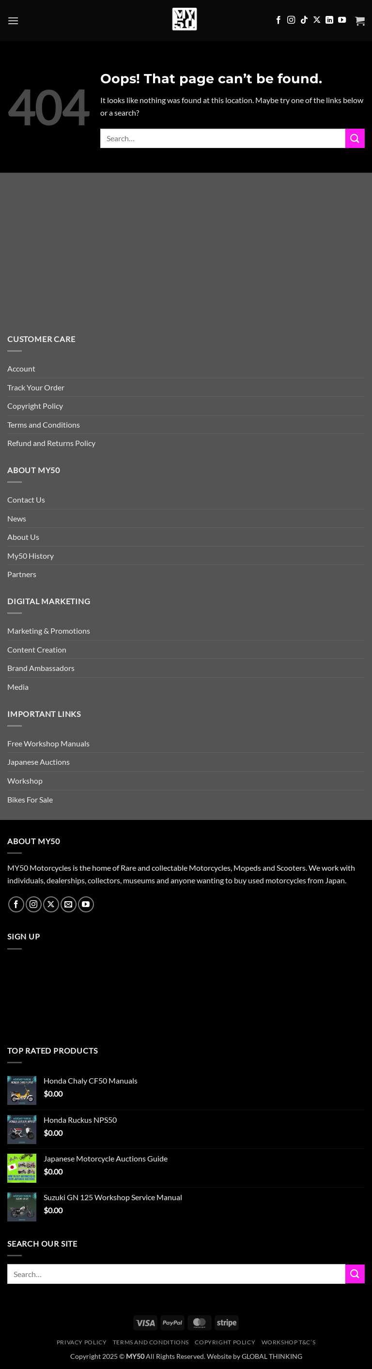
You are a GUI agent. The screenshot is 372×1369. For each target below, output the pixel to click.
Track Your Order (35, 387)
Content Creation (36, 649)
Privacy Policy (82, 1342)
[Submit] (355, 138)
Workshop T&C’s (289, 1342)
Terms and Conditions (43, 424)
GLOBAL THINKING (272, 1356)
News (16, 518)
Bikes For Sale (30, 799)
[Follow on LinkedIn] (329, 20)
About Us (23, 536)
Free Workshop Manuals (48, 743)
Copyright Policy (35, 405)
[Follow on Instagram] (291, 20)
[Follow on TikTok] (304, 20)
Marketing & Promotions (48, 630)
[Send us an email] (69, 904)
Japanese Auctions (38, 761)
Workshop (25, 780)
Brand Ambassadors (41, 667)
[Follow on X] (317, 20)
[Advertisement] (186, 260)
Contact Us (26, 499)
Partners (21, 574)
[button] (13, 20)
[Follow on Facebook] (278, 20)
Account (21, 368)
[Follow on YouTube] (342, 20)
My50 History (30, 555)
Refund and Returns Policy (51, 442)
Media (18, 686)
